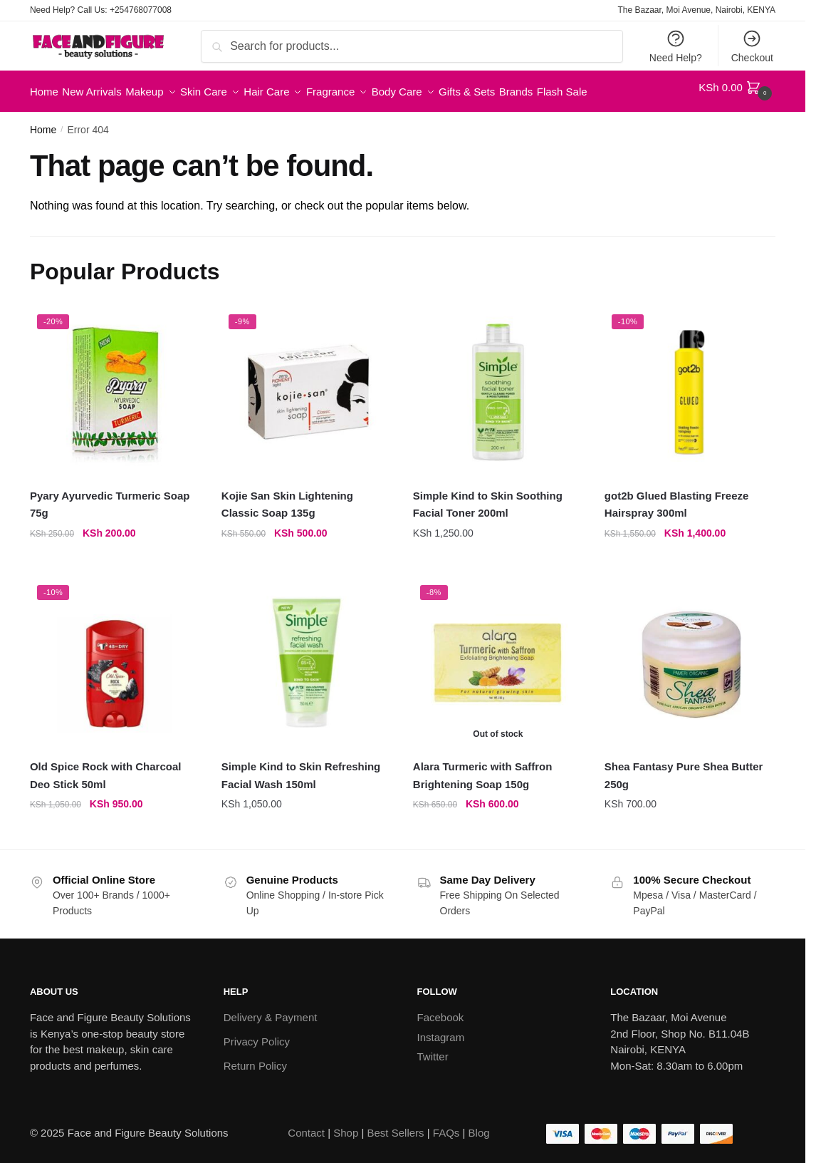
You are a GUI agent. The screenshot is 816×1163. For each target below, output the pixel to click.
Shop (345, 1124)
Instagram (441, 1029)
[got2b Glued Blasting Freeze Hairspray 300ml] (690, 384)
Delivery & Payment (271, 1009)
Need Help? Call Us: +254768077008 (101, 10)
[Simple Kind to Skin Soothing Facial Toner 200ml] (498, 384)
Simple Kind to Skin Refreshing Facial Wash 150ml (300, 766)
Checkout (752, 46)
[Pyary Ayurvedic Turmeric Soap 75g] (115, 384)
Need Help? (675, 46)
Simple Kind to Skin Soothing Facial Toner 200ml (488, 495)
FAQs (446, 1124)
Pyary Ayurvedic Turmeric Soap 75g (110, 495)
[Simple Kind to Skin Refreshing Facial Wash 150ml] (306, 654)
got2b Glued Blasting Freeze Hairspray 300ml (677, 495)
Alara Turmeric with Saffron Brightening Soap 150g (483, 766)
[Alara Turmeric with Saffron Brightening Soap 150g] (498, 654)
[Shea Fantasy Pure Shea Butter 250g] (690, 654)
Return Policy (255, 1057)
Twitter (433, 1048)
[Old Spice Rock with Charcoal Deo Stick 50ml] (115, 654)
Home (43, 121)
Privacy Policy (257, 1033)
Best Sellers (395, 1124)
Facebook (440, 1009)
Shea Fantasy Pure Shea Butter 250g (684, 766)
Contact (306, 1124)
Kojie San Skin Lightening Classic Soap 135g (287, 495)
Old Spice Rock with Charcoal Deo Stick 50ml (106, 766)
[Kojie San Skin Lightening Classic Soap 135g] (306, 384)
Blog (479, 1124)
